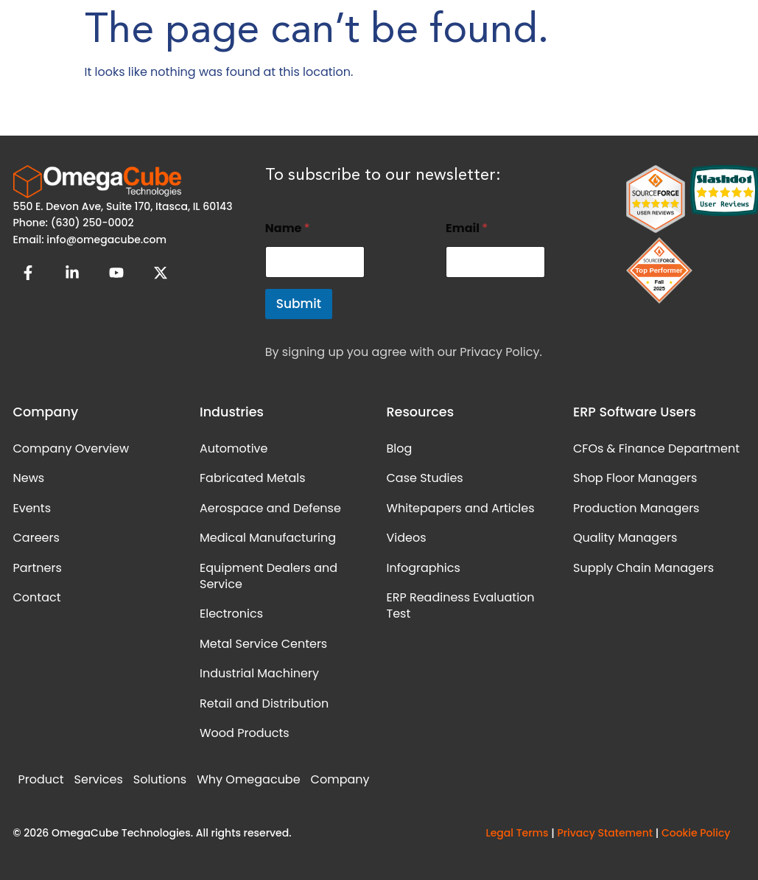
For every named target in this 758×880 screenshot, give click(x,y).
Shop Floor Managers (635, 477)
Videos (407, 537)
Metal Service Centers (263, 643)
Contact (37, 597)
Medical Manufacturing (268, 537)
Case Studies (425, 477)
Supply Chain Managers (643, 567)
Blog (400, 448)
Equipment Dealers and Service (268, 576)
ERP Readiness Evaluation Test (461, 605)
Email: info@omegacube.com (90, 239)
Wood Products (244, 732)
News (29, 477)
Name (287, 228)
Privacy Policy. (500, 351)
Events (32, 508)
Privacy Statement (605, 832)
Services (98, 779)
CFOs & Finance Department (656, 448)
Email (467, 228)
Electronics (231, 613)
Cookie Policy (696, 832)
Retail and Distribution (264, 703)
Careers (36, 537)
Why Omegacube (248, 779)
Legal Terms (516, 832)
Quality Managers (625, 537)
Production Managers (636, 508)
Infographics (423, 567)
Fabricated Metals (253, 477)
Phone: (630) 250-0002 (73, 222)
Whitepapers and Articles (461, 508)
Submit (298, 303)
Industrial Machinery (259, 673)
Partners (37, 567)
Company (340, 779)
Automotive (233, 448)
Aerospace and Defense (270, 508)
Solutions (159, 779)
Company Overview (71, 448)
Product (41, 779)
